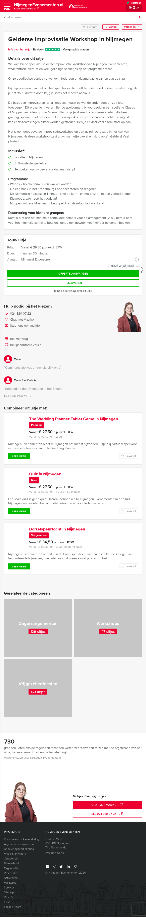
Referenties (11, 874)
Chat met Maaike (19, 319)
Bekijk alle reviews (18, 396)
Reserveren (73, 283)
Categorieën (11, 859)
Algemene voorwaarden (19, 845)
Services (9, 888)
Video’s (8, 898)
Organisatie (11, 869)
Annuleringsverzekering (19, 849)
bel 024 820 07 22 (107, 814)
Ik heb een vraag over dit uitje (73, 291)
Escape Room (12, 907)
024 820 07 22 (20, 313)
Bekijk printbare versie (22, 345)
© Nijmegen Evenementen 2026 (65, 873)
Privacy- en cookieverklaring (21, 840)
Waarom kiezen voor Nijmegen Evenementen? (32, 758)
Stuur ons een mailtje (22, 325)
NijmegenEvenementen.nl (40, 6)
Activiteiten (11, 878)
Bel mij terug (16, 339)
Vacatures (10, 883)
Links (7, 903)
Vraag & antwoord (15, 854)
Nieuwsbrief (11, 864)
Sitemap (9, 893)
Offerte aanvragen (73, 274)
